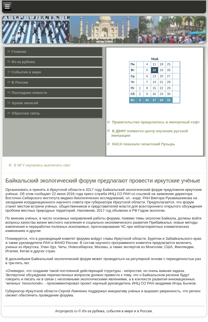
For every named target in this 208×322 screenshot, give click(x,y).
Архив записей (25, 103)
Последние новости (29, 93)
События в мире (26, 72)
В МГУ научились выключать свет (42, 165)
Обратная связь (26, 113)
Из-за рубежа (23, 62)
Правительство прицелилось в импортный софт (156, 122)
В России (20, 82)
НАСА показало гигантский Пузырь (143, 144)
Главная (19, 51)
